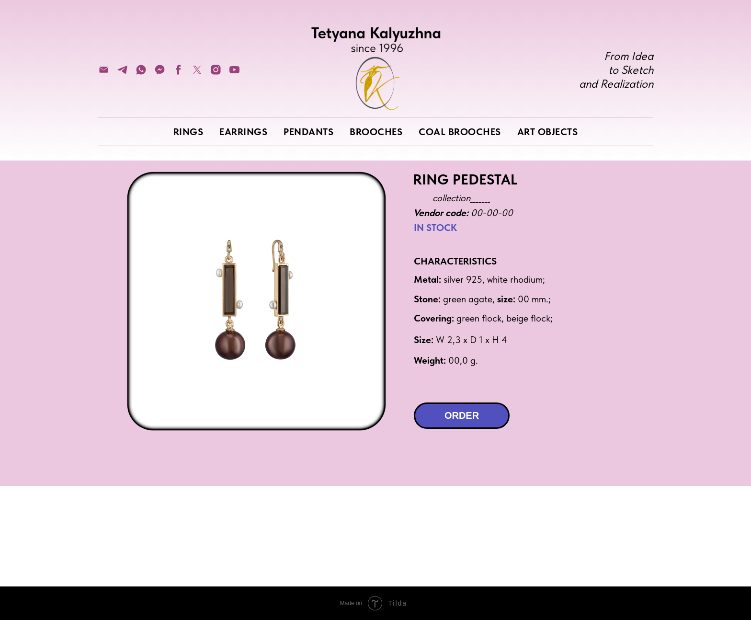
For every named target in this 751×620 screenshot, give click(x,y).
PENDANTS (308, 132)
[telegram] (122, 73)
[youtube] (234, 73)
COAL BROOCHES (460, 132)
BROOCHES (376, 132)
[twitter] (197, 73)
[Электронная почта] (104, 73)
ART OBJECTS (547, 132)
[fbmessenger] (160, 73)
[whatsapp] (141, 73)
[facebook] (178, 73)
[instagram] (216, 73)
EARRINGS (243, 132)
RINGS (188, 132)
